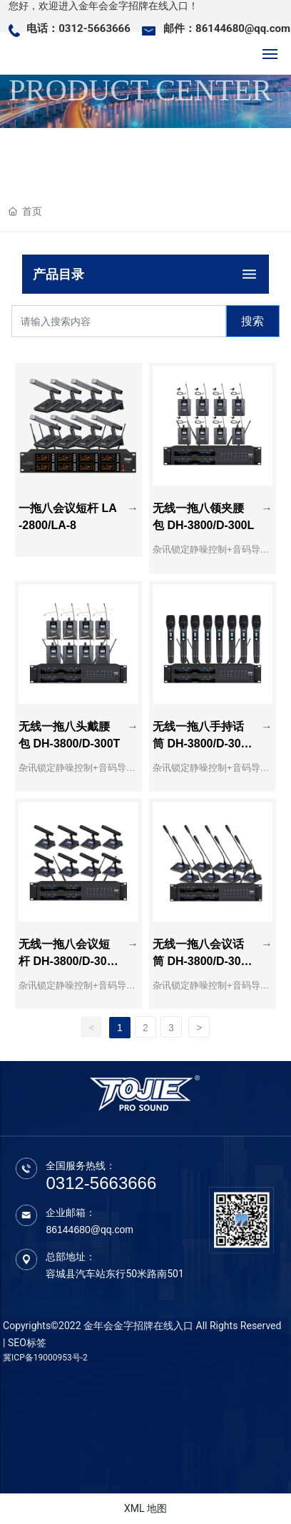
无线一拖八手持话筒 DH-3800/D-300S (200, 743)
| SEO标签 (24, 1342)
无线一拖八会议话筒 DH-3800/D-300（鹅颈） (200, 961)
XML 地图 (145, 1508)
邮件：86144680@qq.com (226, 28)
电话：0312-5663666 (78, 28)
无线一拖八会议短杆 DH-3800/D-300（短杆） (66, 961)
